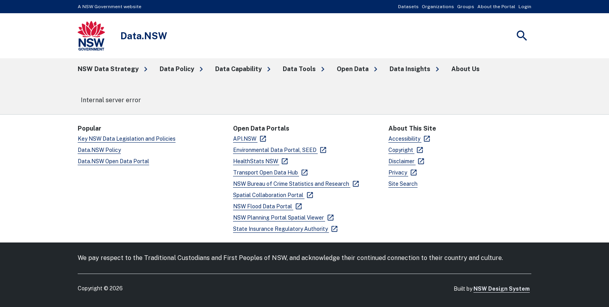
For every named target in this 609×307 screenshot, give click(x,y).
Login (525, 6)
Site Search (403, 184)
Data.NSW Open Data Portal (113, 161)
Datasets (408, 6)
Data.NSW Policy (99, 150)
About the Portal (496, 6)
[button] (112, 69)
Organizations (438, 6)
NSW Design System (501, 289)
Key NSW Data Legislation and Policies (127, 139)
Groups (465, 6)
